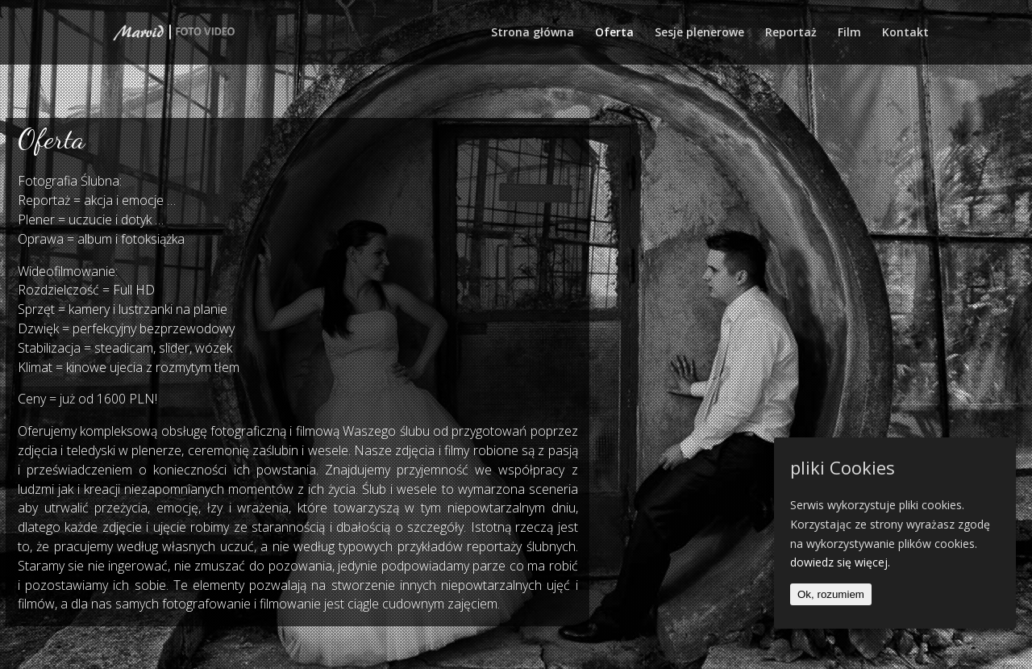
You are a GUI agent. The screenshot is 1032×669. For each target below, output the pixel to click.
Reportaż (791, 33)
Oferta (614, 33)
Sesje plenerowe (699, 33)
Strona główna (532, 33)
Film (849, 33)
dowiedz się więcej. (840, 562)
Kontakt (905, 33)
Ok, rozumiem (830, 594)
